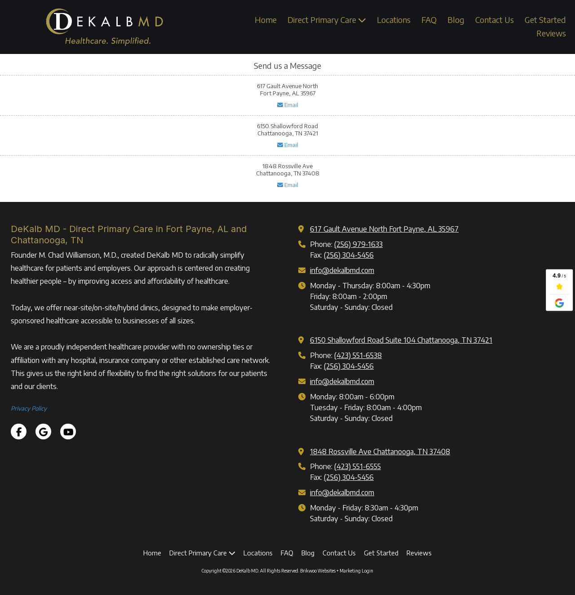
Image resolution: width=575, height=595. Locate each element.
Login (367, 570)
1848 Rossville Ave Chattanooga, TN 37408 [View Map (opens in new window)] (380, 451)
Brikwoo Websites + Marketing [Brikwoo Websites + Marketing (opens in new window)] (330, 570)
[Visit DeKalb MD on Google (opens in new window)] (43, 431)
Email (287, 104)
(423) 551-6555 (357, 466)
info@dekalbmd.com (342, 270)
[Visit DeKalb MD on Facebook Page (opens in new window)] (19, 431)
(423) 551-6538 (358, 355)
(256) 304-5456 (349, 254)
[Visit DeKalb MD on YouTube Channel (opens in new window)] (68, 431)
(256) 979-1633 (358, 244)
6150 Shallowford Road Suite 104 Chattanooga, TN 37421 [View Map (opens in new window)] (401, 339)
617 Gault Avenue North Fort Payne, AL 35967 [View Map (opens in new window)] (384, 228)
